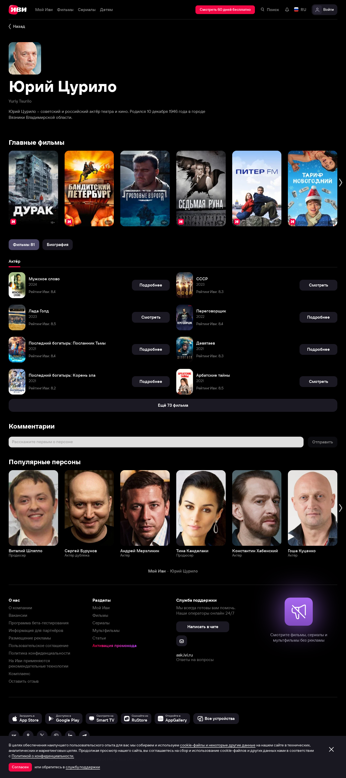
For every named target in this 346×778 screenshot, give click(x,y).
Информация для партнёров (36, 630)
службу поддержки (83, 767)
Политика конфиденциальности (39, 653)
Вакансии (18, 615)
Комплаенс (19, 673)
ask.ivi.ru (184, 654)
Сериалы (100, 623)
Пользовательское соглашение (38, 645)
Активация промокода (114, 645)
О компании (20, 607)
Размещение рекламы (30, 638)
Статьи (99, 638)
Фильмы (100, 615)
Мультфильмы (105, 630)
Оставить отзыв (24, 681)
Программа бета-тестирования (39, 623)
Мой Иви (101, 607)
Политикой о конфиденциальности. (43, 756)
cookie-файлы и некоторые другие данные (217, 745)
